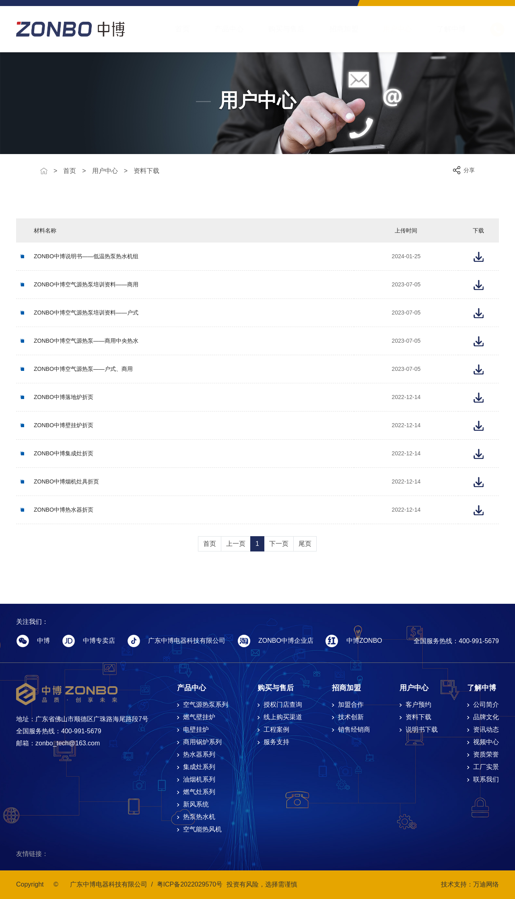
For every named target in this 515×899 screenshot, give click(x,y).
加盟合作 (351, 704)
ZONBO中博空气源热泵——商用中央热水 (86, 340)
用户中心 (389, 29)
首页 (174, 29)
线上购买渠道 (283, 717)
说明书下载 (422, 729)
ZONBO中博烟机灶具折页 (66, 481)
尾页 (305, 543)
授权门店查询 (283, 704)
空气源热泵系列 (205, 704)
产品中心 (221, 29)
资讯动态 (486, 729)
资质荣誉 (486, 754)
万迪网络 (486, 884)
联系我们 (486, 779)
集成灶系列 (199, 766)
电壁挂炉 (196, 729)
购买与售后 (278, 29)
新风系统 (196, 804)
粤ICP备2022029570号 (190, 884)
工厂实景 (486, 766)
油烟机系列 (199, 779)
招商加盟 (335, 29)
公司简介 (486, 704)
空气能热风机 (202, 829)
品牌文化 (486, 717)
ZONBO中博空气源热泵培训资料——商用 (86, 284)
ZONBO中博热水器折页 (63, 509)
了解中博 (443, 29)
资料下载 (146, 171)
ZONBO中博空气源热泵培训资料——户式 (86, 312)
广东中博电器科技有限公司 (108, 884)
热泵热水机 (199, 816)
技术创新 (351, 717)
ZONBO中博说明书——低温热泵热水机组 (86, 256)
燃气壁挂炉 (199, 717)
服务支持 (276, 742)
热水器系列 (199, 754)
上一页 (235, 543)
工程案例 (276, 729)
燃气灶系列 (199, 791)
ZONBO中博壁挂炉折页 (63, 425)
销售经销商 (354, 729)
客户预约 (418, 704)
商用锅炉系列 (202, 742)
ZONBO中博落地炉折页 (63, 397)
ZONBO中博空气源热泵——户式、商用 (83, 369)
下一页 (278, 543)
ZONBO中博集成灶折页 (63, 453)
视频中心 (486, 742)
